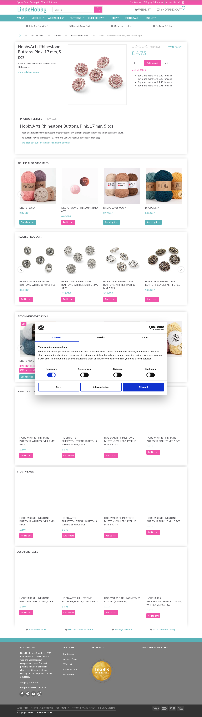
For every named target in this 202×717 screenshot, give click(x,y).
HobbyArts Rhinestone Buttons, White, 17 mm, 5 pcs (80, 600)
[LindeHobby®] (31, 9)
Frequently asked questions (33, 687)
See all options (28, 222)
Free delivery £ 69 (81, 26)
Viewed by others (28, 391)
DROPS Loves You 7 (114, 207)
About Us (171, 2)
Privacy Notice (107, 708)
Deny (58, 387)
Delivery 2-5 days (164, 26)
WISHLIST (143, 9)
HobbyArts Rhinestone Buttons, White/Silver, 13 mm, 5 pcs (119, 284)
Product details (31, 118)
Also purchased (27, 551)
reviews (155, 46)
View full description (28, 71)
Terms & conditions (83, 708)
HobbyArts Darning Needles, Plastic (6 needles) (122, 600)
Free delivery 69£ (37, 629)
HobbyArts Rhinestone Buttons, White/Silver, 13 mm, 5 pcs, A (120, 441)
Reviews (51, 118)
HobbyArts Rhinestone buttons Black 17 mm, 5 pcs (162, 283)
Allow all (143, 387)
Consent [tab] (56, 337)
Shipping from (36, 26)
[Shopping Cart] (170, 9)
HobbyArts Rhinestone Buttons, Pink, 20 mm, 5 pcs (163, 439)
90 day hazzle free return (80, 629)
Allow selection (101, 387)
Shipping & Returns (153, 2)
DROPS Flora (27, 207)
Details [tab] (101, 337)
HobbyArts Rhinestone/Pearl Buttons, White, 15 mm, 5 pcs (79, 441)
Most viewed (25, 471)
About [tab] (145, 337)
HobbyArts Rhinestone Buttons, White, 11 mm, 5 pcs (37, 283)
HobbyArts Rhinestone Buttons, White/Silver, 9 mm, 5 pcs (79, 284)
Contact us (135, 2)
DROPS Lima (152, 207)
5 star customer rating (164, 629)
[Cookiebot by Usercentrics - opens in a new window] (151, 327)
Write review (174, 46)
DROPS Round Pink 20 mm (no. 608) (79, 209)
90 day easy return (123, 26)
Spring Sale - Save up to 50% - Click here (37, 2)
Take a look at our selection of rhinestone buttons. (45, 142)
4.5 (46, 26)
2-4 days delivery (123, 629)
